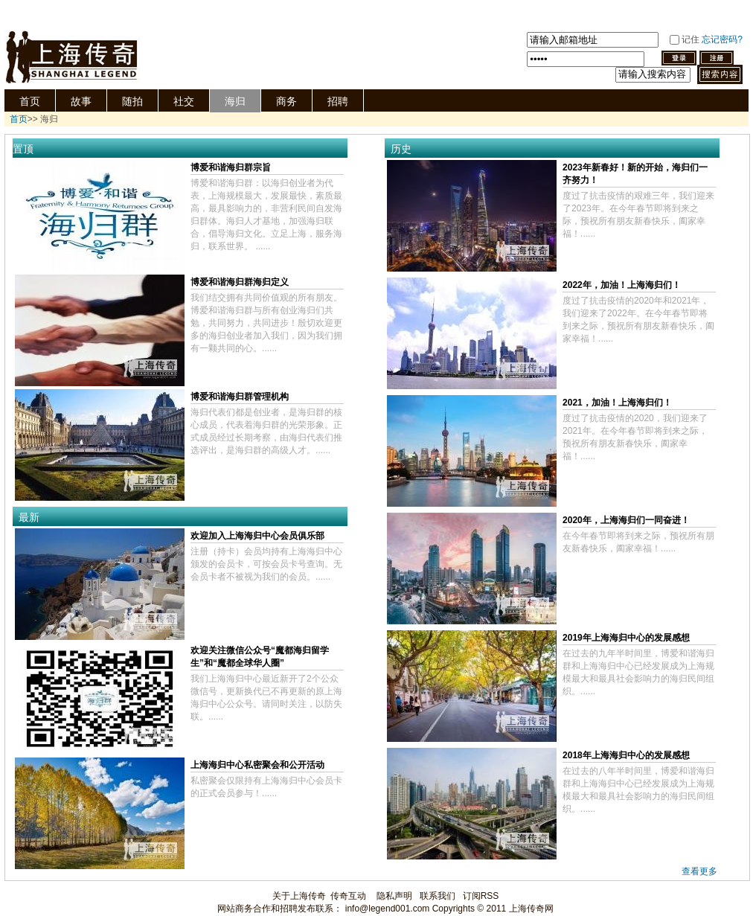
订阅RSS (481, 896)
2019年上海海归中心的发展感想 (626, 637)
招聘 (337, 101)
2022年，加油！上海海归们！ (622, 285)
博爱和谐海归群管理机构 (239, 396)
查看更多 (699, 871)
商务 (286, 101)
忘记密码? (722, 39)
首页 (29, 101)
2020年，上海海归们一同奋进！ (626, 520)
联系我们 (437, 896)
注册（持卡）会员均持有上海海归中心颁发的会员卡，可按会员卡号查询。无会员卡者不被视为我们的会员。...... (266, 564)
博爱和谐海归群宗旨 (230, 167)
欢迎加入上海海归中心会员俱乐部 (257, 536)
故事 (81, 101)
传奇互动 (348, 896)
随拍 (132, 101)
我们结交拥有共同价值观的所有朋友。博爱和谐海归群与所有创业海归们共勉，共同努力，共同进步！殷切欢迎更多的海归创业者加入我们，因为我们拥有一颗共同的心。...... (266, 322)
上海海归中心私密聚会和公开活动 (257, 765)
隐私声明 (394, 896)
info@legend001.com (387, 908)
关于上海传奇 (299, 896)
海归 (235, 101)
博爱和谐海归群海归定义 (239, 282)
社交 (183, 101)
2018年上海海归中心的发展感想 (626, 755)
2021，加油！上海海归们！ (617, 402)
